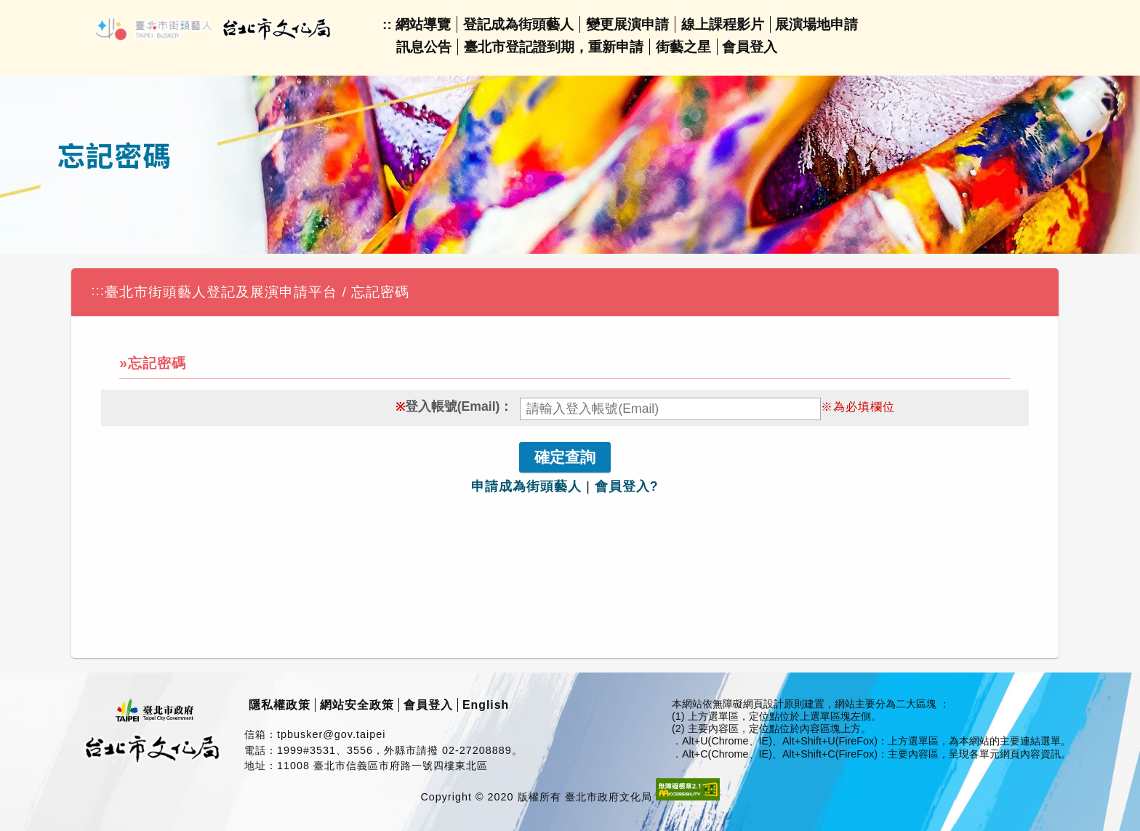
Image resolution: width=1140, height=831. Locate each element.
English (485, 705)
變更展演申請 (627, 24)
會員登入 (749, 47)
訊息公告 (423, 47)
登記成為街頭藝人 (518, 24)
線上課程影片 (722, 24)
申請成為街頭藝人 (526, 486)
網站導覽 (423, 24)
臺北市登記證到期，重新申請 (553, 47)
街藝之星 (683, 47)
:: (387, 24)
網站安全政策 (357, 705)
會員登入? (627, 486)
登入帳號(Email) (452, 406)
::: (98, 290)
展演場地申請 (816, 24)
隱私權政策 (279, 705)
